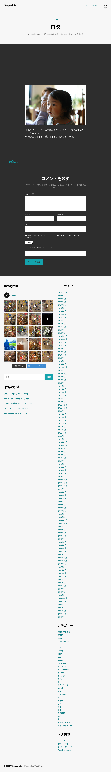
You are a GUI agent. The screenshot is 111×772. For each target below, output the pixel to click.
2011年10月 (62, 411)
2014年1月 (62, 330)
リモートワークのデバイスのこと (17, 408)
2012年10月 (62, 373)
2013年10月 (62, 339)
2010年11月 (62, 445)
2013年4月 (62, 355)
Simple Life (10, 5)
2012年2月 (62, 398)
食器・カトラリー (65, 726)
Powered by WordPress (34, 766)
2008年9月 (62, 526)
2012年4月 (62, 392)
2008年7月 (62, 533)
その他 (60, 688)
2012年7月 (62, 383)
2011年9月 (62, 414)
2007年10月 (62, 561)
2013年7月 (62, 345)
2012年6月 (62, 386)
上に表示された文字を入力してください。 (40, 247)
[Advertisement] (55, 60)
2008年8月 (62, 530)
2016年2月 (62, 305)
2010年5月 (62, 464)
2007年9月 (62, 564)
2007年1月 (62, 589)
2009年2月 (62, 511)
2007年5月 (62, 576)
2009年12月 (62, 480)
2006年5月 (62, 614)
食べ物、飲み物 (64, 722)
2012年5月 (62, 389)
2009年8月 (62, 492)
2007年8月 (62, 567)
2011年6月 (62, 423)
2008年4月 (62, 542)
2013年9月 (62, 342)
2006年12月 (62, 592)
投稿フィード (63, 744)
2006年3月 (62, 617)
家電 (59, 707)
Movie (60, 660)
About (88, 5)
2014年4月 (62, 320)
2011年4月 (62, 430)
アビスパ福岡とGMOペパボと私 (17, 394)
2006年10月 (62, 598)
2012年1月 (62, 402)
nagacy (38, 34)
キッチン (61, 676)
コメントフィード (65, 747)
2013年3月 (62, 358)
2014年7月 (62, 311)
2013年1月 (62, 364)
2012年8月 (62, 380)
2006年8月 (62, 604)
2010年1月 (62, 477)
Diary (55, 20)
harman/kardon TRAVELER (16, 413)
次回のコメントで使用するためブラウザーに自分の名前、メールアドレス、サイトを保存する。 (56, 236)
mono (60, 657)
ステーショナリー (65, 685)
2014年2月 (62, 327)
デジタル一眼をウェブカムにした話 (18, 403)
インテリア (62, 673)
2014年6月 (62, 314)
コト (59, 682)
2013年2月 (62, 361)
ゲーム (60, 679)
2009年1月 (62, 514)
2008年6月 (62, 536)
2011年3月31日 (52, 34)
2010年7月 (62, 458)
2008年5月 (62, 539)
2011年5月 (62, 427)
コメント (29, 194)
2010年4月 (62, 467)
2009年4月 (62, 505)
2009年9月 (62, 489)
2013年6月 (62, 349)
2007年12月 (62, 555)
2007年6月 (62, 573)
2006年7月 (62, 608)
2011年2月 (62, 436)
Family (60, 651)
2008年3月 (62, 545)
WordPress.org (64, 750)
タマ (59, 691)
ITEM (60, 654)
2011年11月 (62, 408)
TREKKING (62, 663)
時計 (59, 716)
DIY (59, 644)
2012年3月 (62, 395)
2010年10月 (62, 448)
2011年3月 (62, 433)
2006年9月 (62, 601)
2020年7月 (62, 296)
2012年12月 (62, 367)
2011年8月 (62, 417)
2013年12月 (62, 333)
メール (60, 215)
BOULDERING (64, 632)
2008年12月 (62, 517)
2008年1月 (62, 551)
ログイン (61, 741)
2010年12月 (62, 442)
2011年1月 (62, 439)
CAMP (60, 635)
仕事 (59, 704)
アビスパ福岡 (63, 669)
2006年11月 (62, 595)
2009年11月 (62, 483)
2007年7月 (62, 570)
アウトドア (62, 666)
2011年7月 (62, 420)
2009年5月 (62, 501)
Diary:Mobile (63, 641)
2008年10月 (62, 523)
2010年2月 (62, 473)
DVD (59, 648)
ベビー (60, 701)
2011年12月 (62, 405)
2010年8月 (62, 455)
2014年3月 (62, 324)
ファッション (63, 694)
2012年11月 (62, 370)
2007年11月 (62, 558)
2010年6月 (62, 461)
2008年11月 (62, 520)
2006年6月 (62, 611)
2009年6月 (62, 498)
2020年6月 (62, 299)
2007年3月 (62, 583)
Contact (95, 5)
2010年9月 (62, 451)
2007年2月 (62, 586)
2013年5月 (62, 352)
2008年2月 (62, 548)
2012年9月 (62, 377)
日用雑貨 (61, 713)
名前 (28, 215)
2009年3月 (62, 508)
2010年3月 (62, 470)
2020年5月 (62, 302)
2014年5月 (62, 317)
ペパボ (60, 697)
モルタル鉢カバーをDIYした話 (16, 398)
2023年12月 (62, 292)
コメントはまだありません (73, 34)
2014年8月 (62, 308)
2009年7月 (62, 495)
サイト (27, 225)
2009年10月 (62, 486)
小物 (59, 710)
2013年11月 (62, 336)
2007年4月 (62, 579)
